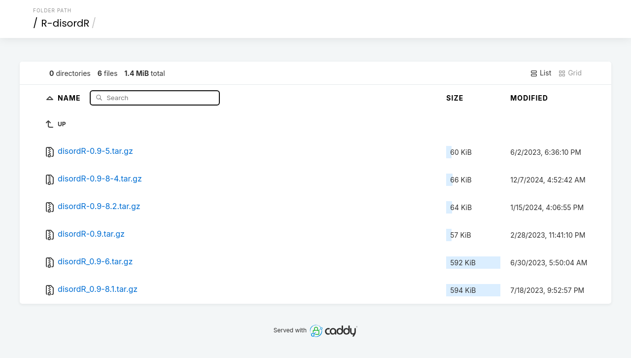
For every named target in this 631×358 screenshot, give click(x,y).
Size (454, 98)
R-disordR (65, 23)
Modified (529, 98)
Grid (570, 73)
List (540, 73)
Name (70, 97)
